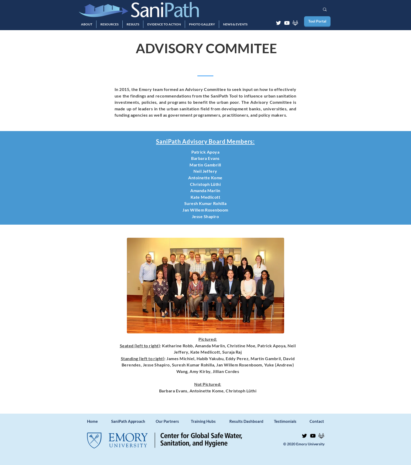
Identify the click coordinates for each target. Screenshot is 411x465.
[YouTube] (287, 23)
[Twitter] (278, 23)
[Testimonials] (285, 421)
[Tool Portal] (317, 21)
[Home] (95, 421)
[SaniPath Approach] (128, 421)
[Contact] (318, 421)
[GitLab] (295, 23)
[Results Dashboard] (246, 421)
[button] (86, 24)
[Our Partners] (173, 421)
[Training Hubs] (208, 421)
